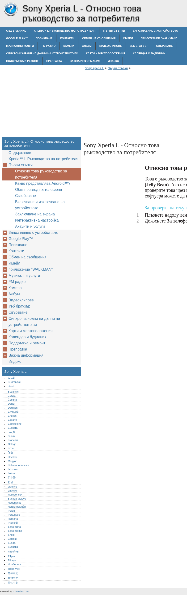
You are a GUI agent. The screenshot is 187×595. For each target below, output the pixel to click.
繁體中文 (13, 578)
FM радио (48, 45)
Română (13, 518)
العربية (11, 377)
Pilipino (12, 556)
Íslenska (12, 469)
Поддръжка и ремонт (22, 61)
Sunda (11, 542)
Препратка (54, 61)
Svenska (13, 546)
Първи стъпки (114, 30)
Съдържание (16, 30)
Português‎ (14, 514)
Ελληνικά (13, 411)
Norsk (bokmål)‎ (17, 506)
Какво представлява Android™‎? (42, 183)
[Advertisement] (123, 105)
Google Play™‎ (17, 38)
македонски (15, 494)
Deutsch (12, 407)
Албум (87, 45)
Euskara (12, 427)
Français (13, 440)
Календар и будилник (149, 53)
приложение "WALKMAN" (159, 38)
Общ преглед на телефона (38, 190)
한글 (10, 482)
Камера (68, 45)
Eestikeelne (14, 423)
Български (14, 382)
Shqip (11, 534)
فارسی (11, 431)
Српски (12, 538)
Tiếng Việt (13, 568)
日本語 (12, 477)
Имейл (128, 38)
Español (12, 419)
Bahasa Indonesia (18, 465)
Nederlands (14, 502)
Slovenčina (14, 526)
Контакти (67, 38)
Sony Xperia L (11, 9)
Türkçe (12, 560)
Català (11, 395)
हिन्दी (10, 452)
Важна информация (85, 61)
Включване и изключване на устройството (40, 205)
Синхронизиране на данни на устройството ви (42, 53)
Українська (14, 564)
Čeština (12, 399)
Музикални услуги (20, 45)
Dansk (11, 403)
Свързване (164, 45)
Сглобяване (25, 196)
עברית (11, 448)
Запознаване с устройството (155, 30)
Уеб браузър (139, 45)
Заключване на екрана (35, 214)
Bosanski (13, 391)
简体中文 (13, 573)
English (12, 415)
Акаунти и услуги (30, 226)
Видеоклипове (110, 45)
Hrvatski (12, 457)
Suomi (11, 436)
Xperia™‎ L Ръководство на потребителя (64, 30)
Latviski (12, 490)
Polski (11, 510)
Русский (13, 522)
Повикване (44, 38)
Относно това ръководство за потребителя (41, 174)
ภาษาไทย (13, 551)
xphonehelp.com (21, 591)
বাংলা (11, 386)
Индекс (113, 61)
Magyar (12, 461)
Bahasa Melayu (17, 498)
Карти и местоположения (105, 53)
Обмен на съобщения (98, 38)
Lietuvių (12, 486)
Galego (12, 444)
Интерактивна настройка (37, 220)
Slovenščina (15, 530)
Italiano (12, 473)
